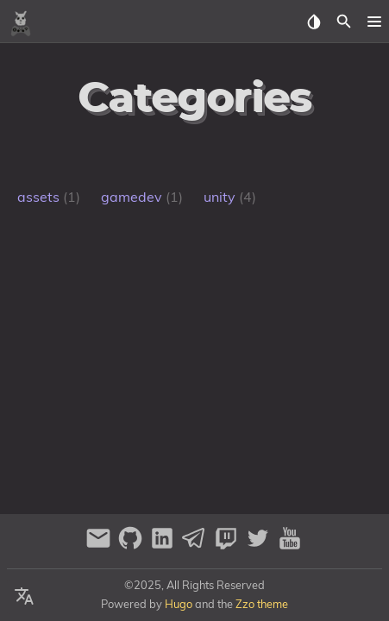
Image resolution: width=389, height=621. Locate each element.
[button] (374, 21)
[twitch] (228, 545)
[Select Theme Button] (313, 21)
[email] (100, 545)
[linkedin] (164, 545)
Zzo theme (261, 604)
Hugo (178, 604)
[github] (132, 545)
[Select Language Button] (24, 597)
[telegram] (196, 545)
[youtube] (290, 545)
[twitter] (260, 545)
